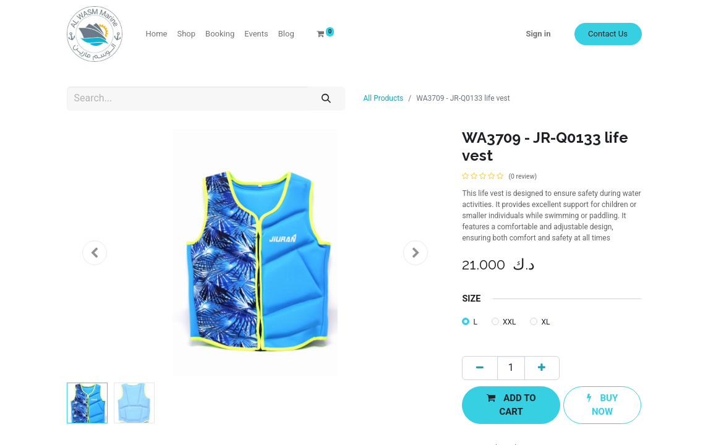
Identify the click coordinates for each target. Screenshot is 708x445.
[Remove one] (479, 368)
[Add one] (542, 368)
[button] (95, 252)
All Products (384, 98)
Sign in (538, 33)
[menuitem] (157, 34)
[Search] (325, 99)
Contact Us (608, 33)
